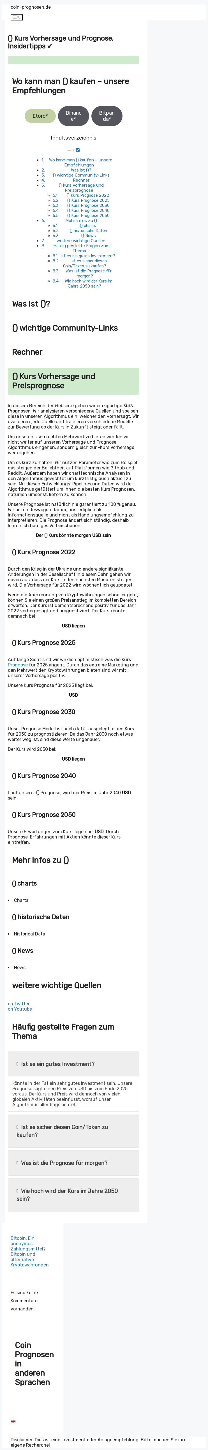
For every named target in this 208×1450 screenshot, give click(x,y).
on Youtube (20, 1009)
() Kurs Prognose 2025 (88, 200)
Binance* (74, 116)
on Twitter (19, 1003)
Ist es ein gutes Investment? (87, 255)
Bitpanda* (107, 116)
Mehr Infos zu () (81, 220)
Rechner (81, 180)
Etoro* (40, 116)
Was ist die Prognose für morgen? (89, 273)
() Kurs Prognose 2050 (88, 215)
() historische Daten (88, 230)
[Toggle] (78, 150)
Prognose (18, 665)
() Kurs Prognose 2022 (88, 195)
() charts (88, 225)
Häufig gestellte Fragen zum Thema (81, 248)
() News (88, 235)
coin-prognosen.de (31, 7)
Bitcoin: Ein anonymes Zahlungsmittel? (28, 1244)
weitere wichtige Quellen (81, 240)
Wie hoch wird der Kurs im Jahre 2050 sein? (88, 284)
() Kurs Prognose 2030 (88, 205)
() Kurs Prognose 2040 (88, 210)
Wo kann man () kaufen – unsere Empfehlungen (80, 162)
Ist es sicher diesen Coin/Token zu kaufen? (85, 263)
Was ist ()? (81, 170)
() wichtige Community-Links (81, 175)
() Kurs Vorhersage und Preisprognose (81, 188)
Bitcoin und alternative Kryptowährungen (30, 1260)
